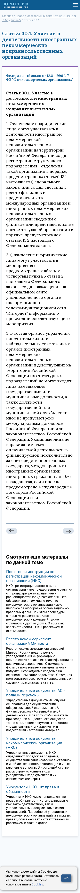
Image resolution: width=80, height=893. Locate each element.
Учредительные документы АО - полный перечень (35, 692)
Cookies (37, 884)
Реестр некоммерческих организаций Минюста (28, 641)
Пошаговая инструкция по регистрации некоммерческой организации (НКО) (34, 576)
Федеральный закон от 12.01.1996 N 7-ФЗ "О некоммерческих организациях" (39, 77)
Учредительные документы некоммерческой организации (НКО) (34, 743)
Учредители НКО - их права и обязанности (32, 789)
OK (66, 878)
